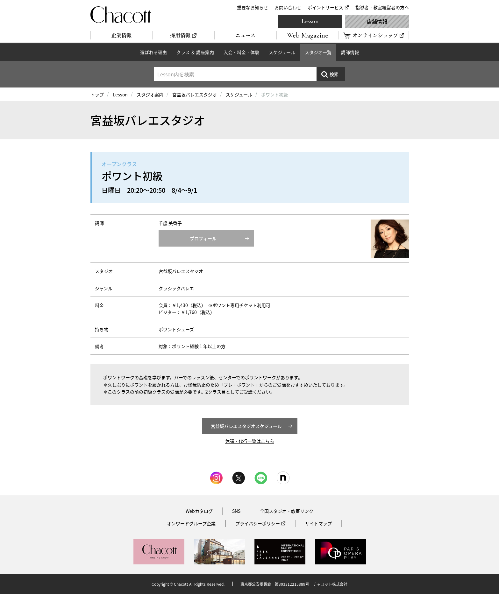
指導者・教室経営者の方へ (382, 7)
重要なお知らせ (252, 7)
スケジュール (282, 52)
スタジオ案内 (150, 94)
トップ (97, 94)
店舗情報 (377, 21)
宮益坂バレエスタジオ (194, 94)
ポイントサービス (325, 7)
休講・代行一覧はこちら (249, 441)
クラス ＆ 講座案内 (195, 52)
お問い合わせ (287, 7)
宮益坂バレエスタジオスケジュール (246, 426)
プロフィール (203, 238)
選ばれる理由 (153, 52)
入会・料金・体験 (241, 52)
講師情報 (350, 52)
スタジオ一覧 (318, 52)
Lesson (310, 21)
